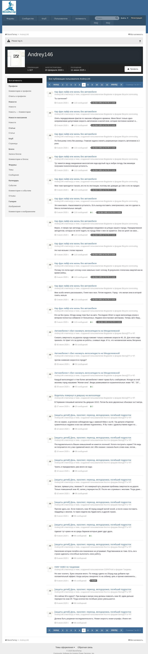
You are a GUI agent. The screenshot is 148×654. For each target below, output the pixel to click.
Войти (124, 18)
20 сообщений (80, 403)
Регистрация (136, 18)
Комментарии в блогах (18, 156)
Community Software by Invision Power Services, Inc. (74, 650)
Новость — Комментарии (20, 108)
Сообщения (14, 171)
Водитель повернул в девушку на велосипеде (77, 392)
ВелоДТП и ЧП (128, 330)
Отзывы (12, 192)
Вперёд (114, 81)
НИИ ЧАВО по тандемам (66, 563)
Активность (80, 18)
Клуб (44, 18)
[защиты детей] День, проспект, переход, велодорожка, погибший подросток (92, 411)
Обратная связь (85, 644)
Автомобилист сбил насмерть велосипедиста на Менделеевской (87, 327)
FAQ (96, 23)
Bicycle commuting (130, 91)
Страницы (13, 140)
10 (97, 81)
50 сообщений (80, 341)
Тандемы (127, 566)
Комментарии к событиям (20, 187)
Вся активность (15, 77)
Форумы (10, 18)
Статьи (12, 129)
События (12, 182)
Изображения (15, 203)
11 (102, 81)
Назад (56, 81)
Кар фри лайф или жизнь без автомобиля (75, 88)
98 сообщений (80, 425)
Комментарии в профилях (20, 87)
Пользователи (60, 18)
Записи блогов (15, 150)
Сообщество (28, 18)
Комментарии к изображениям (22, 208)
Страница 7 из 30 (133, 81)
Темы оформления (65, 644)
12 (107, 81)
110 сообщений (79, 99)
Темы (11, 166)
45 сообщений (79, 577)
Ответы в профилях (17, 93)
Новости (12, 103)
